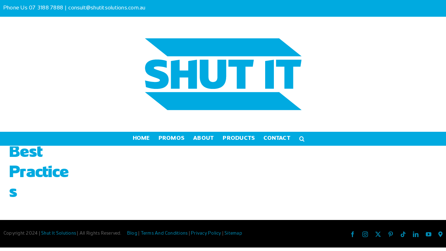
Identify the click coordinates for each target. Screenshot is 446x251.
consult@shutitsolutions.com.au (106, 8)
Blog (132, 233)
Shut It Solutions (58, 233)
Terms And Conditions (165, 233)
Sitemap (233, 233)
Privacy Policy (206, 233)
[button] (326, 139)
